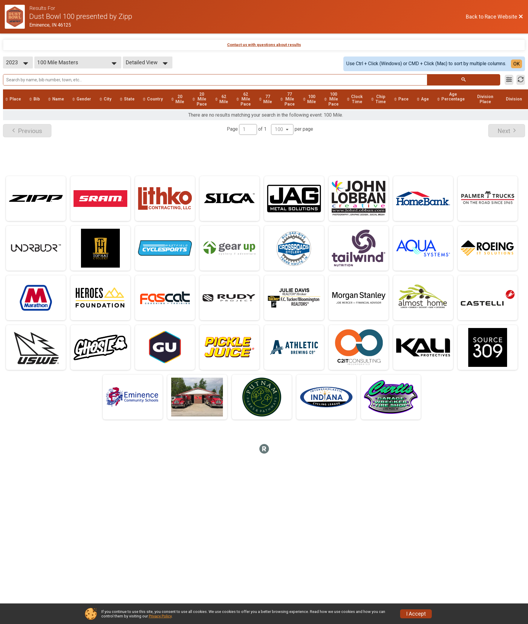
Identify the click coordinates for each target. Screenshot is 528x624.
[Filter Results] (509, 80)
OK (516, 64)
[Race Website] (17, 17)
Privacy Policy (160, 616)
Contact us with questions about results (264, 44)
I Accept (416, 614)
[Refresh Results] (520, 80)
